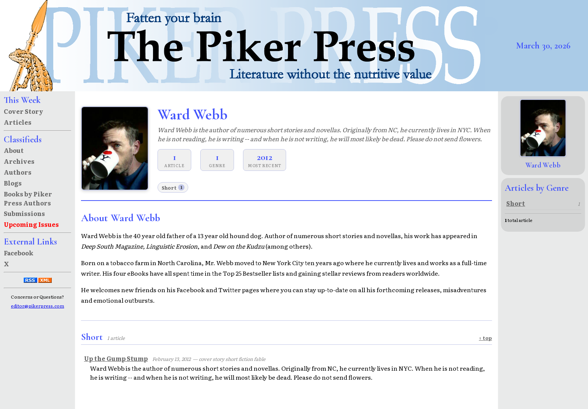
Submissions (24, 213)
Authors (18, 172)
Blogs (13, 182)
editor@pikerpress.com (37, 305)
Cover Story (23, 111)
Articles (18, 122)
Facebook (18, 252)
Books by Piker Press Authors (28, 198)
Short (173, 187)
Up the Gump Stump (116, 358)
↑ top (485, 337)
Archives (19, 161)
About (14, 150)
